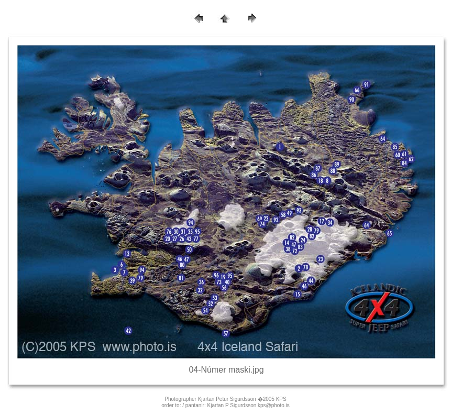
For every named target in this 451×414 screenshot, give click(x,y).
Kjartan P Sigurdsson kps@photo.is (248, 405)
